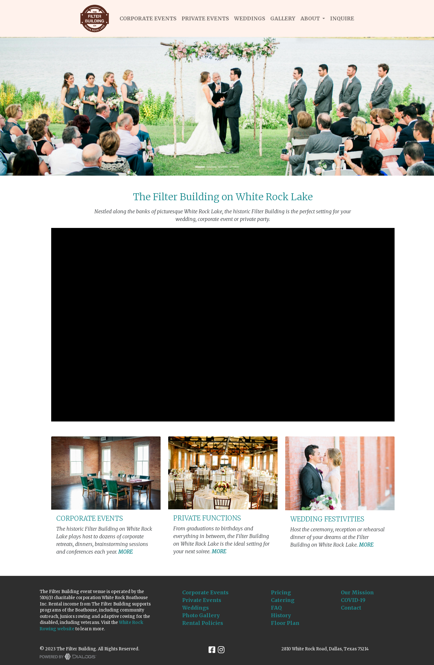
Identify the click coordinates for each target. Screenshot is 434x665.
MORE (125, 551)
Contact (351, 608)
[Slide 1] (200, 167)
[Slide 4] (234, 167)
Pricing (281, 592)
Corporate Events (205, 592)
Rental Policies (202, 623)
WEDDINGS (249, 18)
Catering (282, 600)
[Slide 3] (223, 167)
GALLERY (282, 18)
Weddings (195, 608)
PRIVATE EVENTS (205, 18)
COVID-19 (353, 600)
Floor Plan (285, 623)
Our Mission (357, 592)
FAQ (276, 608)
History (281, 615)
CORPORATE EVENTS (148, 18)
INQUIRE (342, 18)
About (310, 18)
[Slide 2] (211, 167)
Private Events (201, 600)
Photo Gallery (201, 615)
